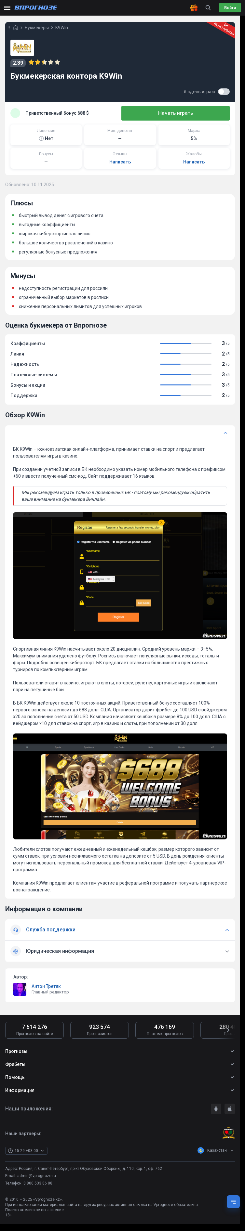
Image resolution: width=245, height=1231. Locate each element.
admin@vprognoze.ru (36, 1177)
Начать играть (197, 113)
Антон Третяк (46, 987)
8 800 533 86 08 (37, 1184)
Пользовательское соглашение (34, 1211)
